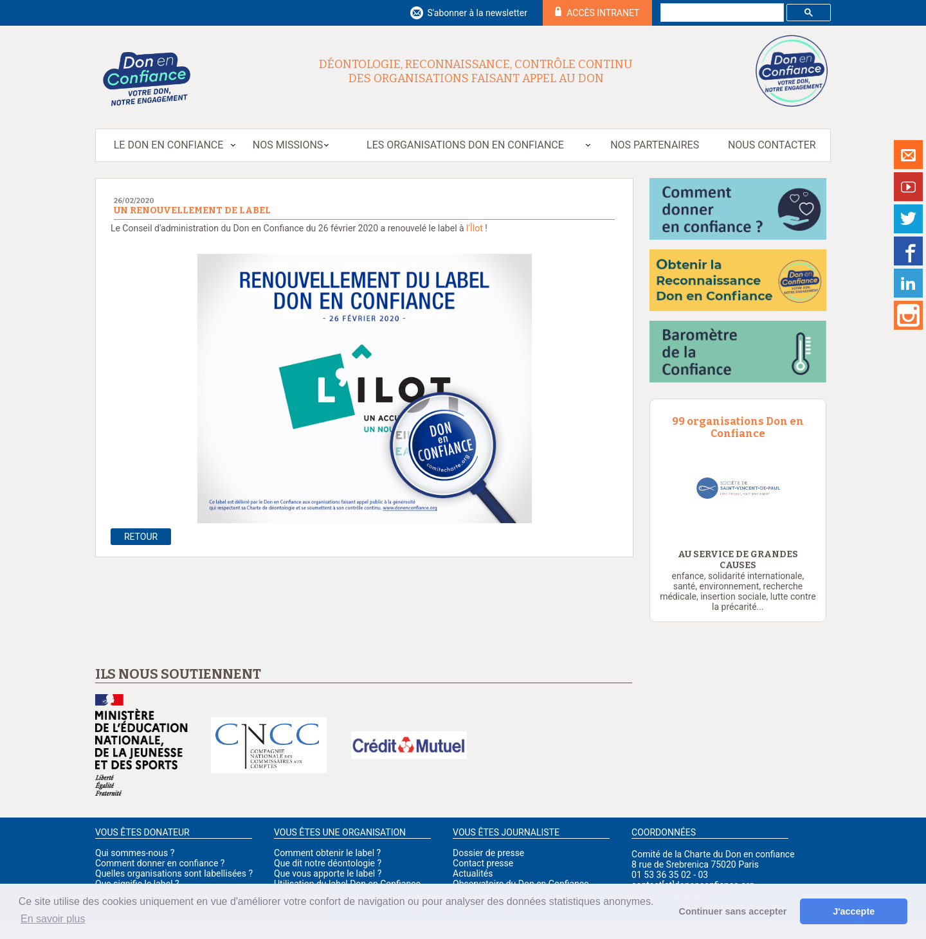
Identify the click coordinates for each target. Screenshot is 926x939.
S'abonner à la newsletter (477, 13)
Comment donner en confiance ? (159, 863)
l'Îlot (474, 228)
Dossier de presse (488, 853)
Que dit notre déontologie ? (327, 863)
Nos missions (288, 145)
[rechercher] (721, 13)
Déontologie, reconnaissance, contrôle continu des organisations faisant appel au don (476, 71)
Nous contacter (772, 145)
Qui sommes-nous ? (134, 853)
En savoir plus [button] (53, 918)
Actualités (473, 873)
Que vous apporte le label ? (327, 873)
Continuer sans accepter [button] (733, 911)
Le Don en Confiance (169, 145)
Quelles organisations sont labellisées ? (174, 873)
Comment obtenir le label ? (327, 853)
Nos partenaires (654, 145)
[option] (738, 488)
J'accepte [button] (854, 911)
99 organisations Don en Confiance (738, 427)
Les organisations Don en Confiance (465, 145)
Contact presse (483, 863)
